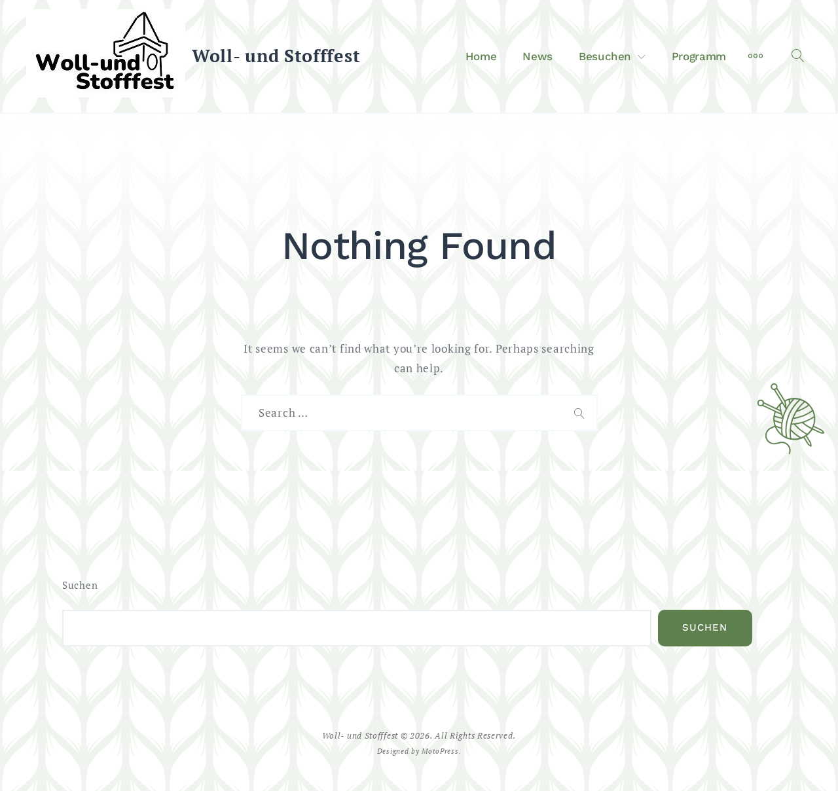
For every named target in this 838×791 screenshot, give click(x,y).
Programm (699, 56)
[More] (755, 56)
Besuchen (605, 56)
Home (481, 56)
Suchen (80, 585)
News (537, 56)
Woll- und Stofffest (276, 55)
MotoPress (440, 751)
